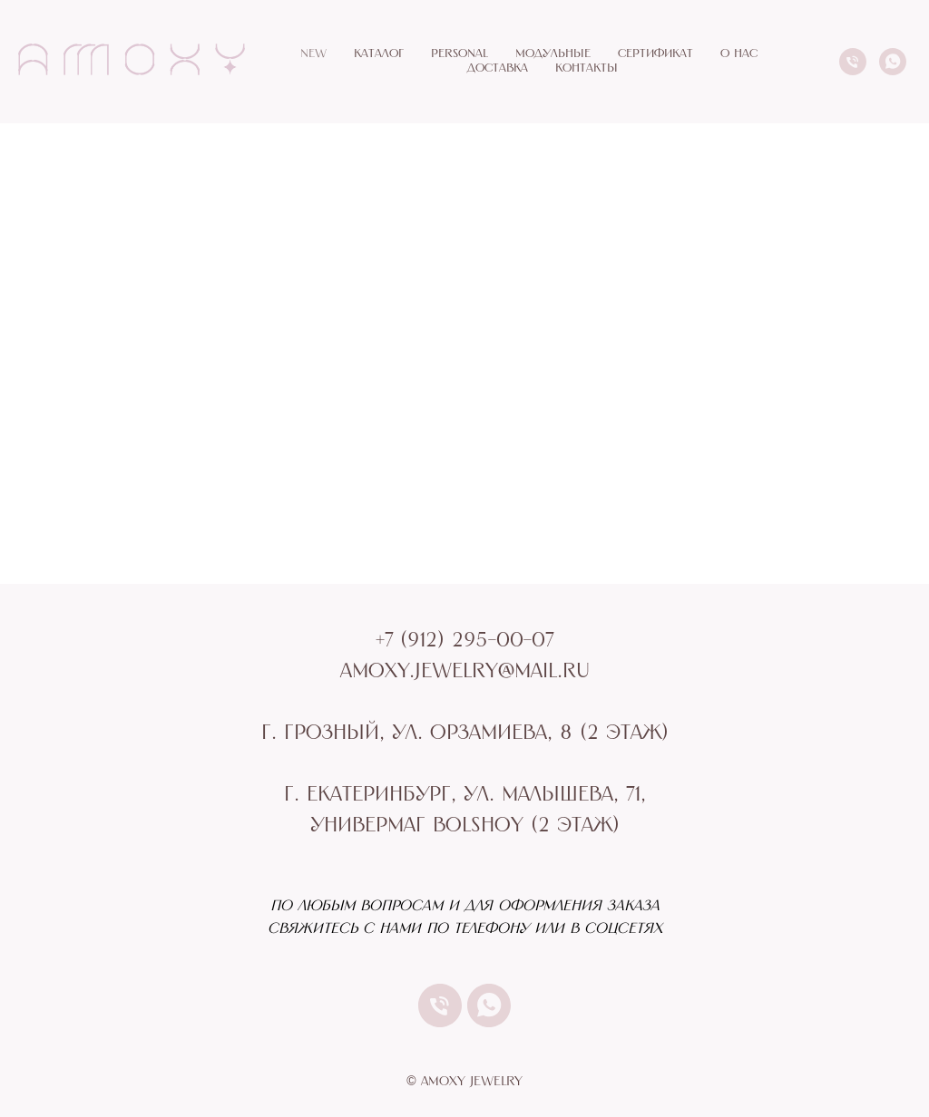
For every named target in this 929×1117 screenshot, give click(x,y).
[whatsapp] (892, 61)
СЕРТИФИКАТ (655, 54)
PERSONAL (459, 54)
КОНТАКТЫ (586, 68)
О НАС (739, 54)
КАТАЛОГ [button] (379, 54)
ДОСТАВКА (497, 68)
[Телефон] (852, 61)
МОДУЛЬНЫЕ (553, 54)
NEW (313, 54)
